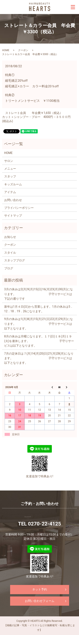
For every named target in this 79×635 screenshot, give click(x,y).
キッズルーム (13, 184)
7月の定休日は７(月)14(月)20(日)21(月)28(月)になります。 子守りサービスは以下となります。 (39, 358)
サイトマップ (13, 215)
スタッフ (10, 176)
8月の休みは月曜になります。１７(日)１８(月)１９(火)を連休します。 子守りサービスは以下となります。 (39, 341)
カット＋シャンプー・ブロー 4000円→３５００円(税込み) (36, 119)
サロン (8, 161)
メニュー (10, 168)
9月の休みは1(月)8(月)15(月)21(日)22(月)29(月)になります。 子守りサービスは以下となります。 (38, 323)
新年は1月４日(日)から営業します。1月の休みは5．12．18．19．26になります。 (38, 309)
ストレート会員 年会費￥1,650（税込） (34, 113)
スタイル (10, 252)
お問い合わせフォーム (39, 601)
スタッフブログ (14, 260)
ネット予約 (39, 589)
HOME (5, 50)
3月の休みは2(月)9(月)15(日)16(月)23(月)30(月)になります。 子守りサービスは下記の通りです (38, 294)
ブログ (8, 268)
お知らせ (10, 237)
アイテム (10, 192)
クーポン (23, 50)
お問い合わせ (13, 200)
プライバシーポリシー (19, 207)
